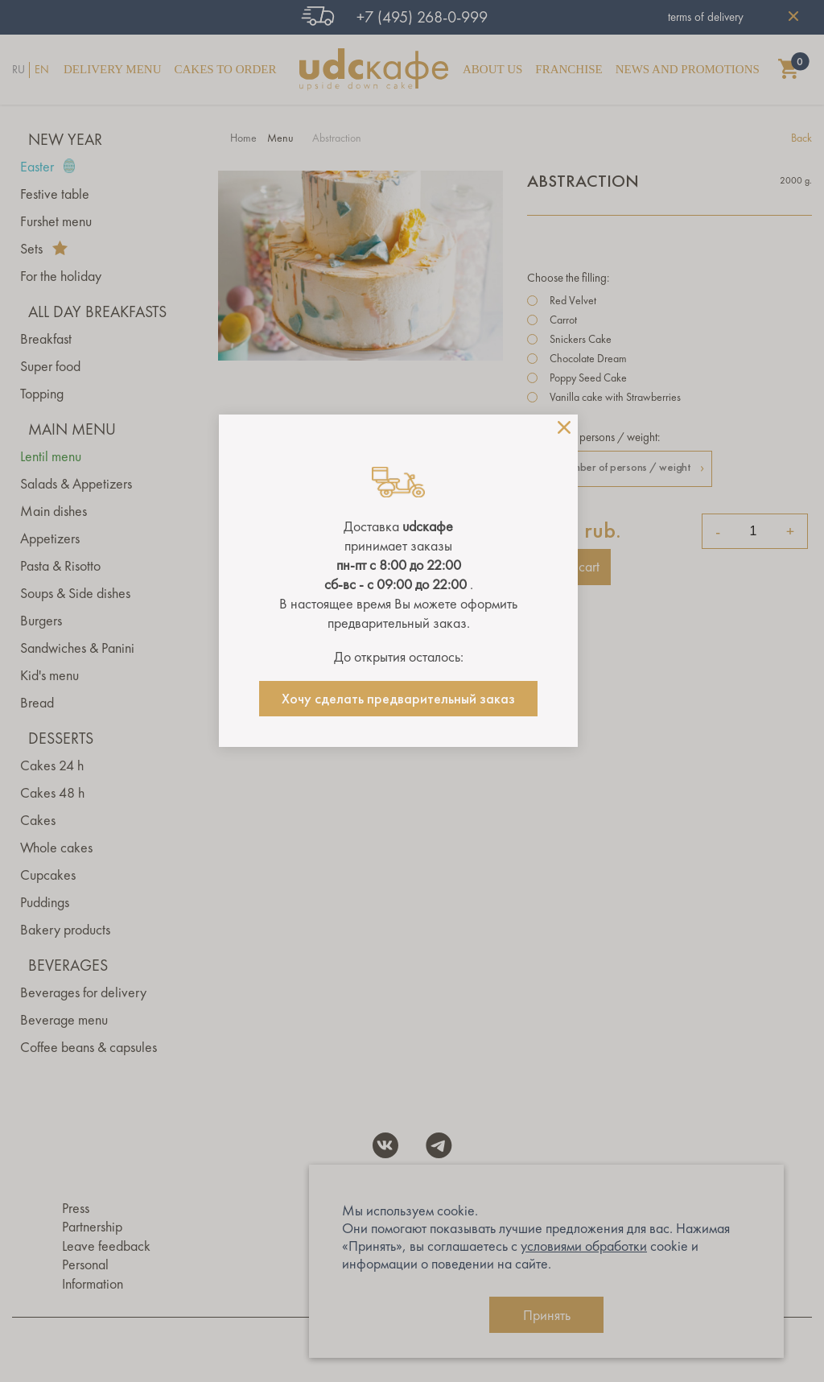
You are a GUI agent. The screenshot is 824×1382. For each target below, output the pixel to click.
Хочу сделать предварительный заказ (398, 699)
